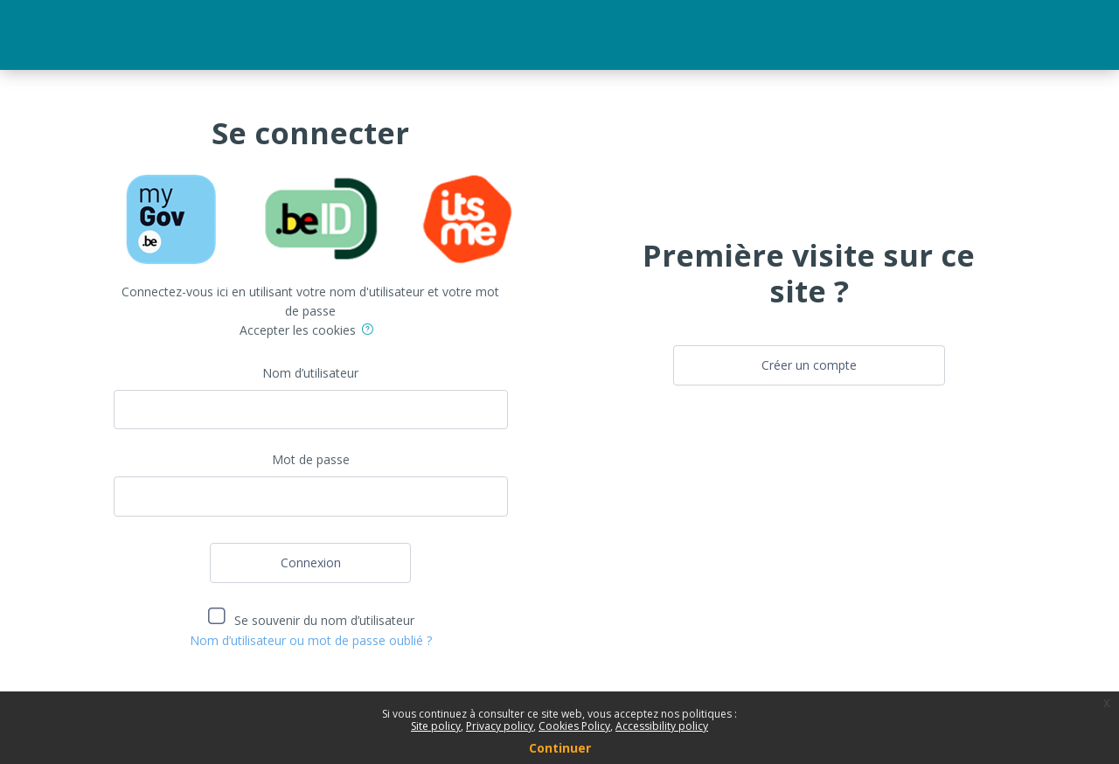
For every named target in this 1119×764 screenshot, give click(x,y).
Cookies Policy (574, 726)
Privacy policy (499, 726)
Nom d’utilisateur (310, 373)
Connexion (311, 562)
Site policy (436, 726)
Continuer (560, 748)
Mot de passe (311, 459)
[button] (370, 332)
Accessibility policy (661, 726)
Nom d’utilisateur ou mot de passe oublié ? (311, 640)
